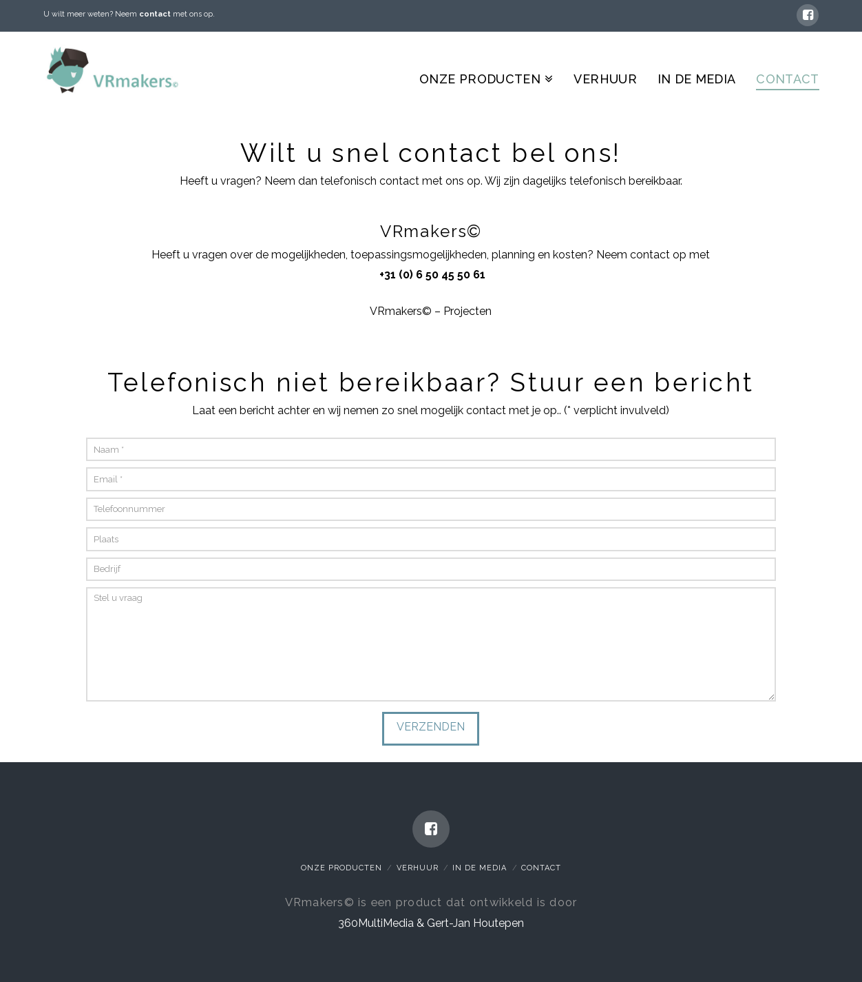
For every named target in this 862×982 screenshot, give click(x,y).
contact (155, 14)
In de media (479, 867)
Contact (541, 867)
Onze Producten (341, 867)
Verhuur (418, 867)
